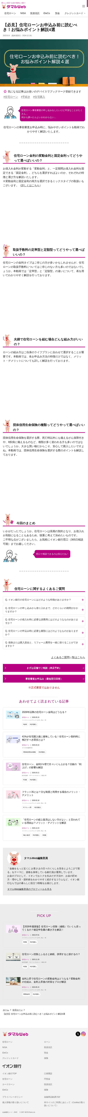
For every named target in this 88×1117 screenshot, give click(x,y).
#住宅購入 (39, 96)
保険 (46, 1058)
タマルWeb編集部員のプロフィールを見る (29, 889)
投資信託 (35, 13)
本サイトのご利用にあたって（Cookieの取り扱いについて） (64, 1104)
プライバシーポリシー (12, 1097)
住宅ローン (10, 13)
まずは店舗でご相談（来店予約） (55, 668)
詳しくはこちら (30, 185)
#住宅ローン (10, 96)
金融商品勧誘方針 (52, 1097)
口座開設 (48, 1073)
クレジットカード (74, 13)
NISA (23, 13)
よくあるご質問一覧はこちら (68, 657)
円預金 (47, 1079)
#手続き (25, 96)
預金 (57, 13)
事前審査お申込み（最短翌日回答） (54, 679)
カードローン (8, 1084)
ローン (47, 1042)
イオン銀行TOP (9, 1073)
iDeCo (46, 13)
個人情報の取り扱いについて (15, 1102)
